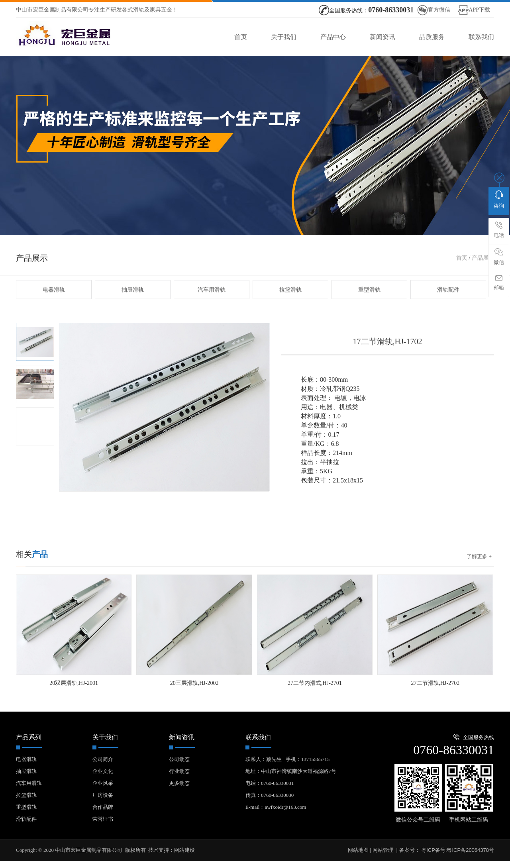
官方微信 (439, 10)
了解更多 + (479, 556)
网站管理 (383, 850)
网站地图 (358, 850)
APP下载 (479, 10)
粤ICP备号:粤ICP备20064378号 (457, 850)
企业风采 (102, 783)
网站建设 (184, 850)
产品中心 (333, 36)
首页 (240, 36)
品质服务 (432, 36)
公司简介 (102, 759)
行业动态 (179, 771)
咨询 (499, 199)
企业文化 (102, 771)
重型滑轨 (369, 308)
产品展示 (483, 276)
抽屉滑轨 (133, 308)
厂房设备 (102, 795)
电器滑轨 (54, 308)
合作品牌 (102, 807)
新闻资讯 (382, 36)
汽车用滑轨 (212, 308)
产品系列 (28, 737)
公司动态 (179, 759)
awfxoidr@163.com (285, 807)
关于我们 (283, 36)
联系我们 (481, 36)
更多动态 (179, 783)
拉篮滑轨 (290, 308)
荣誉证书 (102, 819)
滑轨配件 (448, 308)
